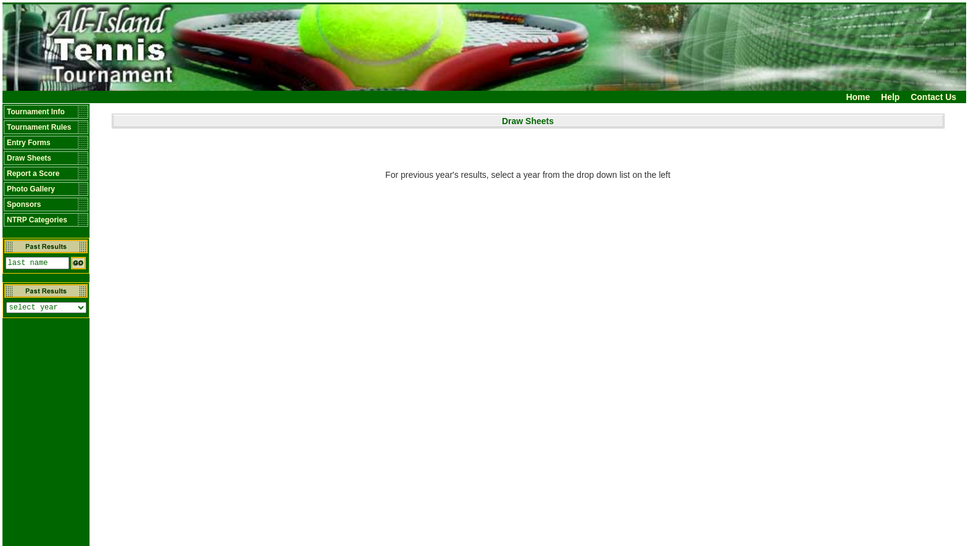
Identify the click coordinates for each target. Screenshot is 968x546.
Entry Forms (29, 142)
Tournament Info (36, 111)
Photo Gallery (31, 189)
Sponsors (24, 204)
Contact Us (933, 97)
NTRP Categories (37, 220)
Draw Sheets (29, 158)
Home (858, 97)
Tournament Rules (39, 127)
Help (890, 97)
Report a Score (33, 173)
